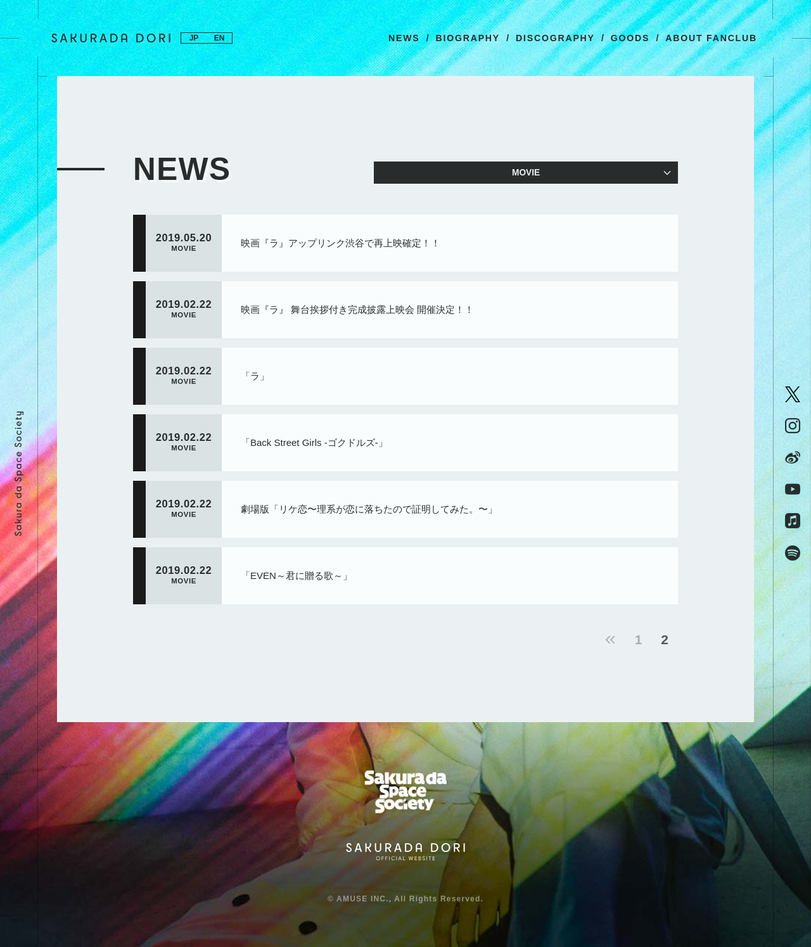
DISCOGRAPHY (555, 38)
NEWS (403, 38)
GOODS (630, 38)
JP (194, 38)
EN (219, 38)
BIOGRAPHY (467, 38)
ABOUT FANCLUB (711, 38)
